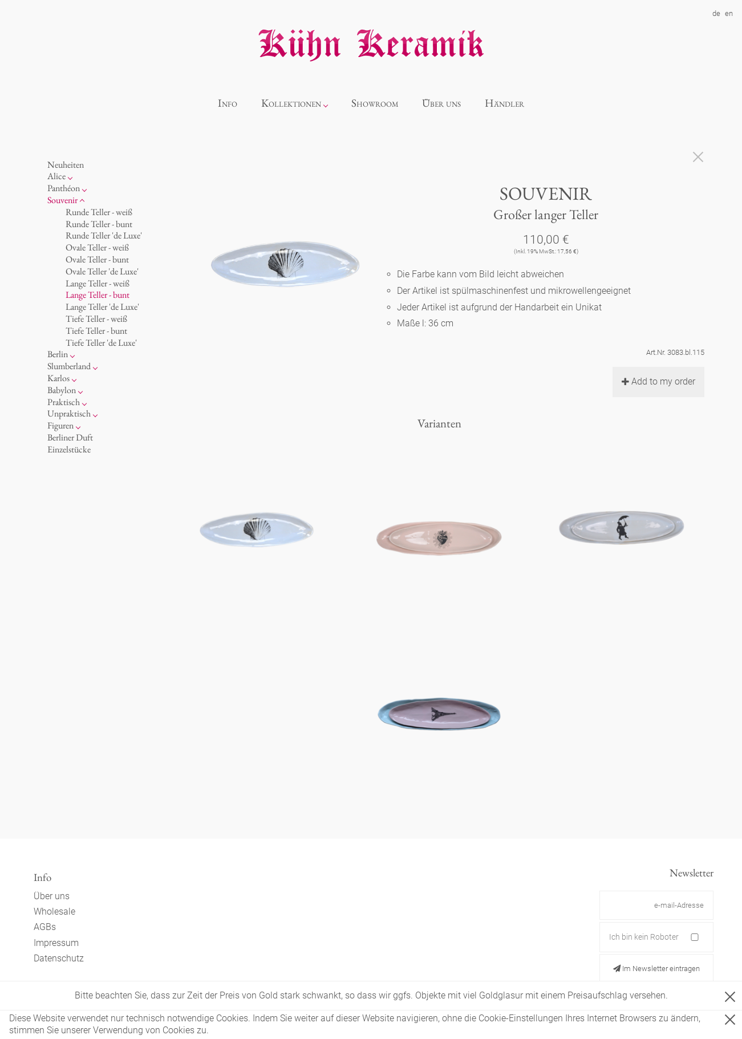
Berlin (57, 354)
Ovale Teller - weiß (97, 247)
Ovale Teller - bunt (97, 259)
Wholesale (54, 911)
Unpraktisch (69, 413)
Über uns (441, 103)
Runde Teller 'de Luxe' (104, 235)
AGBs (45, 926)
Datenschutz (59, 958)
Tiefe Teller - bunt (96, 331)
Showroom (375, 103)
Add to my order (658, 381)
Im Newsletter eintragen (656, 968)
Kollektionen (291, 103)
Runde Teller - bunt (99, 224)
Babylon (61, 390)
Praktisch (63, 402)
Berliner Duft (70, 437)
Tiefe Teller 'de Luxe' (101, 343)
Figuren (60, 425)
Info (227, 103)
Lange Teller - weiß (97, 283)
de (716, 13)
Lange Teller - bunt (97, 295)
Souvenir (62, 200)
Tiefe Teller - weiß (96, 319)
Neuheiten (65, 165)
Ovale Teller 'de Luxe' (102, 271)
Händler (504, 103)
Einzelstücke (69, 449)
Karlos (58, 378)
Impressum (56, 942)
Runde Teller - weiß (99, 212)
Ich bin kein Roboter (644, 936)
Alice (56, 176)
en (729, 13)
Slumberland (69, 366)
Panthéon (63, 188)
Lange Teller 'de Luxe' (102, 307)
